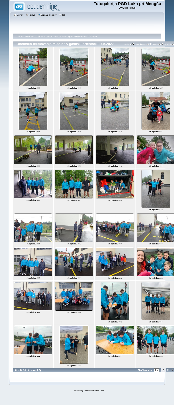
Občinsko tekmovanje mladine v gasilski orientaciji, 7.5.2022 (67, 36)
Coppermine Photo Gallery (94, 391)
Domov (20, 36)
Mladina (30, 36)
